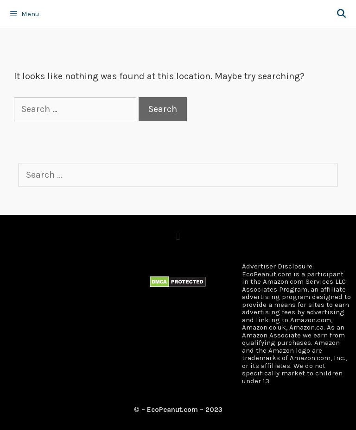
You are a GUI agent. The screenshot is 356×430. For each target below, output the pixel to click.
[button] (177, 236)
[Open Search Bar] (341, 14)
